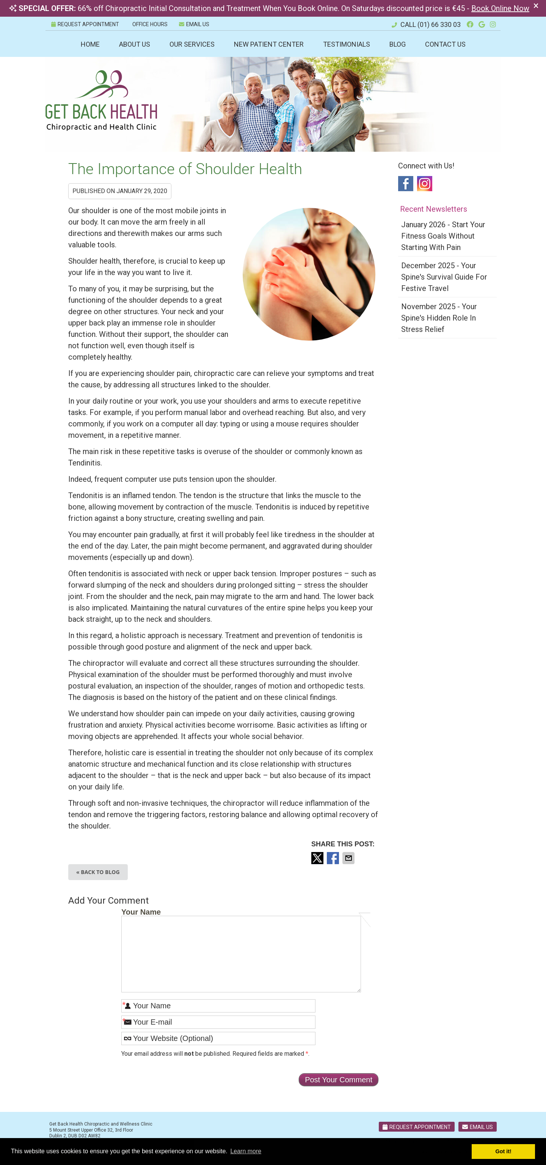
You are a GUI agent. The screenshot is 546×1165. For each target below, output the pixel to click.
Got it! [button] (503, 1151)
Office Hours (150, 24)
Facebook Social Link (405, 183)
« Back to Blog (98, 872)
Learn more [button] (245, 1151)
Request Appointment (417, 1127)
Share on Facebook (333, 858)
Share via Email (349, 858)
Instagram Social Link (424, 183)
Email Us (194, 24)
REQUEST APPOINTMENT (85, 24)
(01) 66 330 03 (439, 24)
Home (90, 44)
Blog (397, 44)
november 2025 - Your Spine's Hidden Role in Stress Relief (439, 318)
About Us (134, 44)
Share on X (318, 858)
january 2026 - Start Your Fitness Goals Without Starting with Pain (443, 236)
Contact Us (445, 44)
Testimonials (346, 44)
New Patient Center (269, 44)
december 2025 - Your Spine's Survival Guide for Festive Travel (444, 277)
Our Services (192, 44)
